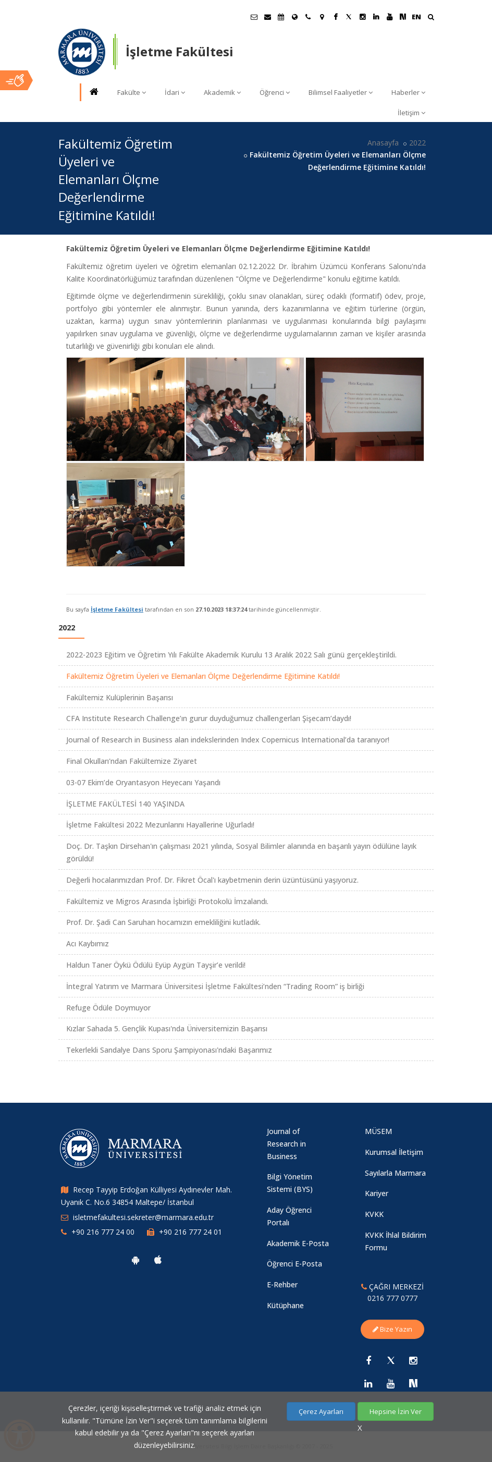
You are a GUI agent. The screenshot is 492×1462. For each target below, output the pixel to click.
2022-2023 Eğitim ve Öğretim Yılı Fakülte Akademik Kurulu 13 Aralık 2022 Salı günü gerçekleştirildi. (231, 655)
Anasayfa (383, 143)
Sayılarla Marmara (395, 1173)
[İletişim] (308, 17)
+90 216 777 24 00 (102, 1232)
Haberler (408, 92)
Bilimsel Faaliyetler (341, 92)
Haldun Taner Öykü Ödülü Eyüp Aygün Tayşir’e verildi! (155, 965)
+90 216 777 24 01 (190, 1232)
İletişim (411, 112)
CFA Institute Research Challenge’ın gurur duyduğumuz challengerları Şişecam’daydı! (208, 718)
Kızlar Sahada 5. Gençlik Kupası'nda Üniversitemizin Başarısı (166, 1028)
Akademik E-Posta (298, 1243)
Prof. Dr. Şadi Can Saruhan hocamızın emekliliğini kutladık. (163, 922)
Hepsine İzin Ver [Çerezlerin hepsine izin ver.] (396, 1411)
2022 (417, 143)
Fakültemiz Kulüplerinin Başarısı (119, 697)
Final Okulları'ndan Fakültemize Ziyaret (131, 761)
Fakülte (131, 92)
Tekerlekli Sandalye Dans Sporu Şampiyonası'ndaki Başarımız (169, 1050)
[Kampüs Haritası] (321, 17)
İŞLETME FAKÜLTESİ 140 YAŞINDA (125, 804)
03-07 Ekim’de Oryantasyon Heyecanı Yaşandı (143, 782)
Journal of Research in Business (286, 1143)
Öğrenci (275, 92)
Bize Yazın (392, 1329)
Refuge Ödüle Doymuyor (108, 1008)
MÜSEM (378, 1131)
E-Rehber (282, 1284)
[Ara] (430, 18)
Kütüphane (285, 1305)
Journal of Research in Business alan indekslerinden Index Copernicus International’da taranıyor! (227, 740)
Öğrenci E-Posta (294, 1264)
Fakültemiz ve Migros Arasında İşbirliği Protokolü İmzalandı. (167, 901)
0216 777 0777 (392, 1298)
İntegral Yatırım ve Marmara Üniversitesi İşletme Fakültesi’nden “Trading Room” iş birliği (215, 986)
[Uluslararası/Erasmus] (294, 17)
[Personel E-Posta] (267, 17)
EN (416, 16)
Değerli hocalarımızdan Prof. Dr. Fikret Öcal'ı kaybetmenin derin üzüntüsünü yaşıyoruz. (212, 880)
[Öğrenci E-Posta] (254, 17)
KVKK (374, 1214)
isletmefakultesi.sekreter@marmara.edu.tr (143, 1217)
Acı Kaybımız (87, 943)
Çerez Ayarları (321, 1411)
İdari (175, 92)
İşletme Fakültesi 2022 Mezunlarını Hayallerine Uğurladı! (160, 825)
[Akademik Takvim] (281, 17)
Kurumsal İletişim (394, 1152)
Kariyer (376, 1193)
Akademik (222, 92)
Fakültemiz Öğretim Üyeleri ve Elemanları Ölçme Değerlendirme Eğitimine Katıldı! (203, 676)
